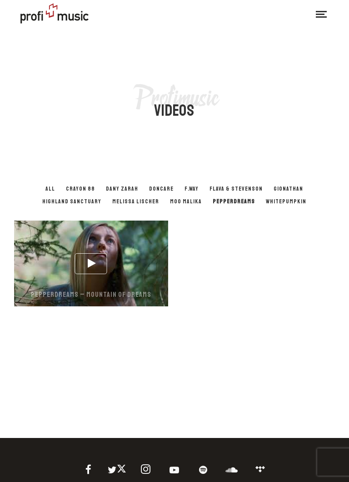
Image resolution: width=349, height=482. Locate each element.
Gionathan (288, 188)
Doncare (161, 188)
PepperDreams (234, 201)
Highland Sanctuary (71, 201)
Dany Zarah (122, 188)
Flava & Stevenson (236, 188)
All (50, 188)
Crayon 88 (80, 188)
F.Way (191, 188)
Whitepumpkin (286, 201)
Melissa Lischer (135, 201)
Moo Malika (186, 201)
